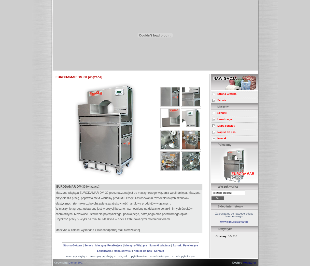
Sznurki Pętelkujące (185, 245)
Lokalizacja (104, 250)
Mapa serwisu (122, 250)
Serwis (89, 245)
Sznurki (222, 112)
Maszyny (223, 106)
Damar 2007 (76, 262)
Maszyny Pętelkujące (108, 245)
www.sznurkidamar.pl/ (234, 221)
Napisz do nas (143, 250)
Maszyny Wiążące (135, 245)
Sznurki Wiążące (159, 245)
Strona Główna (72, 245)
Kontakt (159, 250)
